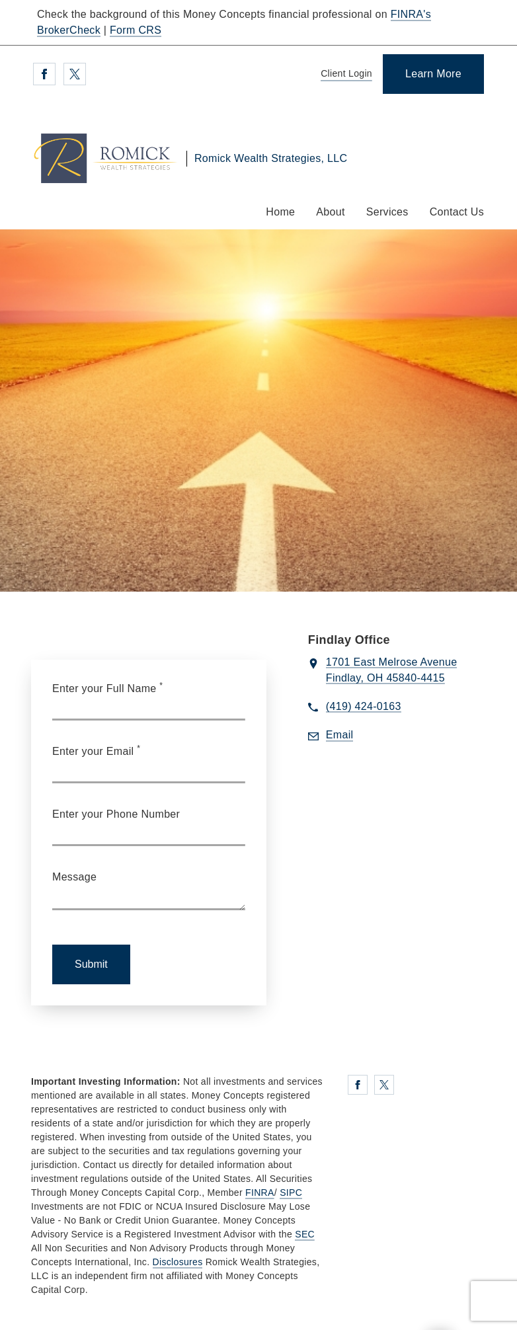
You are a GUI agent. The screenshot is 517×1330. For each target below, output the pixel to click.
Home (280, 211)
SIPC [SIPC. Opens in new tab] (291, 1192)
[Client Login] (344, 74)
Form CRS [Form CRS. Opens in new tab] (135, 30)
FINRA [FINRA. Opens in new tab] (259, 1192)
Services (387, 211)
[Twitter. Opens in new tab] (74, 74)
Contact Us (457, 211)
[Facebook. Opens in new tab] (44, 74)
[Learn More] (433, 74)
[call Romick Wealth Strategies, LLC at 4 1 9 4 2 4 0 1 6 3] (363, 707)
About (330, 211)
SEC (305, 1234)
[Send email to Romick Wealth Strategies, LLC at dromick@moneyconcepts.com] (340, 735)
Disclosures (178, 1262)
